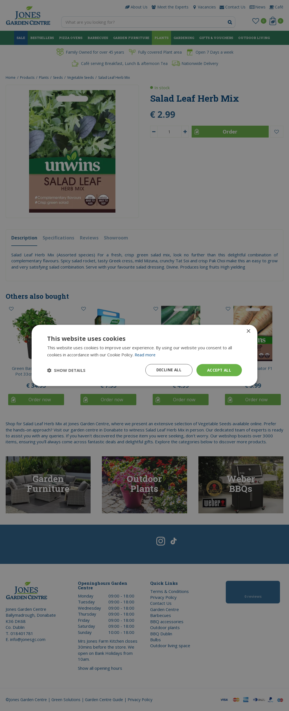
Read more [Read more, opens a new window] (145, 354)
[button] (66, 370)
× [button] (248, 331)
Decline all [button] (167, 370)
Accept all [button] (218, 370)
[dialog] (144, 355)
